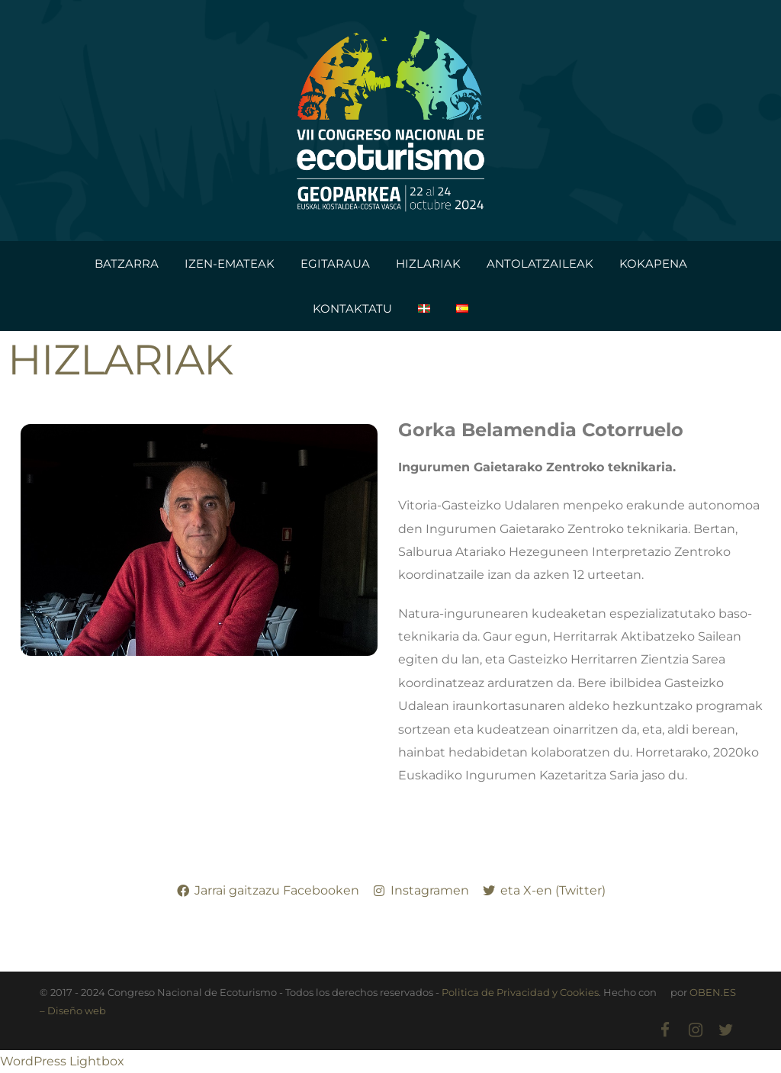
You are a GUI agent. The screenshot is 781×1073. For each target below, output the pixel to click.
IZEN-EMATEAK (230, 263)
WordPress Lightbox (62, 1061)
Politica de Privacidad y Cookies (520, 992)
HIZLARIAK (428, 263)
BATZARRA (127, 263)
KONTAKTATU (352, 308)
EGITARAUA (335, 263)
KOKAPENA (653, 263)
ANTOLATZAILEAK (540, 263)
